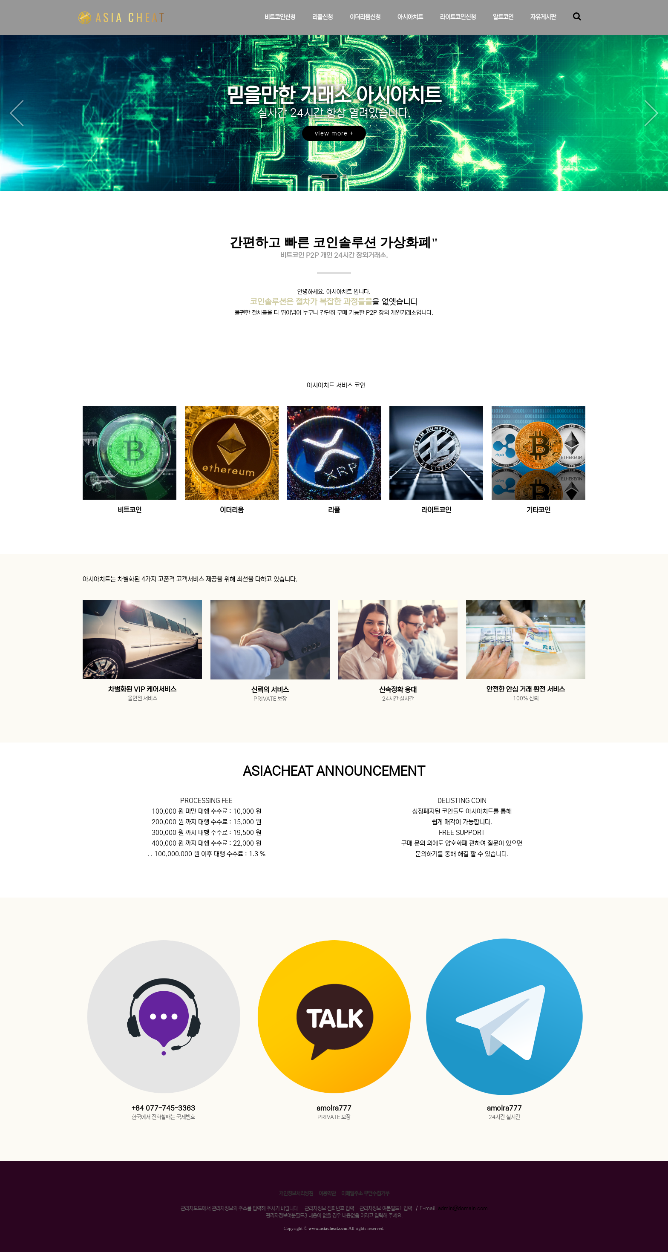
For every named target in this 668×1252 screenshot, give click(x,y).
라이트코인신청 (458, 24)
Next (651, 113)
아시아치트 (410, 24)
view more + (334, 133)
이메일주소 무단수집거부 (365, 1193)
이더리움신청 (365, 24)
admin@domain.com (463, 1208)
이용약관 (327, 1193)
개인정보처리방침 (296, 1193)
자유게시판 (543, 24)
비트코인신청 (280, 24)
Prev (17, 113)
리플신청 (322, 24)
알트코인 (503, 24)
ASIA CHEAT (122, 17)
